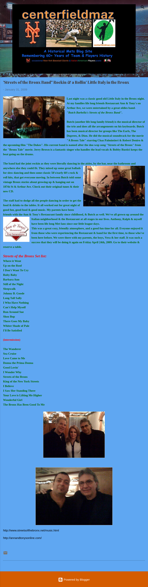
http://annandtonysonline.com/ (22, 538)
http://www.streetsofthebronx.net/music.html (31, 530)
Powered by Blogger (74, 579)
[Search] (142, 8)
